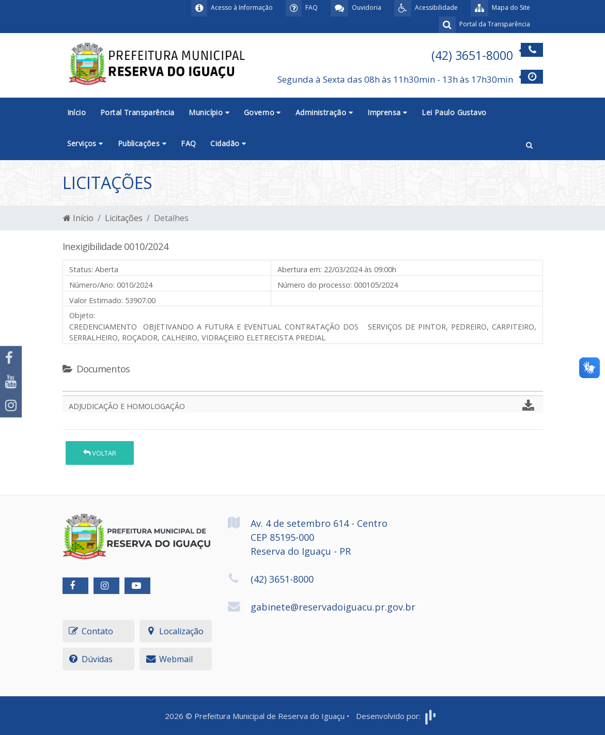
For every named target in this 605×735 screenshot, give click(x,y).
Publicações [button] (142, 143)
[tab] (71, 387)
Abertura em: (299, 269)
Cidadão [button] (228, 143)
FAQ (188, 143)
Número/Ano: (92, 285)
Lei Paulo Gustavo (454, 112)
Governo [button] (262, 112)
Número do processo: (314, 285)
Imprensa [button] (387, 112)
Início (76, 112)
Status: (81, 269)
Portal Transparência (137, 112)
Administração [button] (324, 112)
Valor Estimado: (96, 300)
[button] (529, 144)
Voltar (99, 453)
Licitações (124, 218)
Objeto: (82, 315)
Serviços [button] (85, 143)
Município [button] (209, 112)
